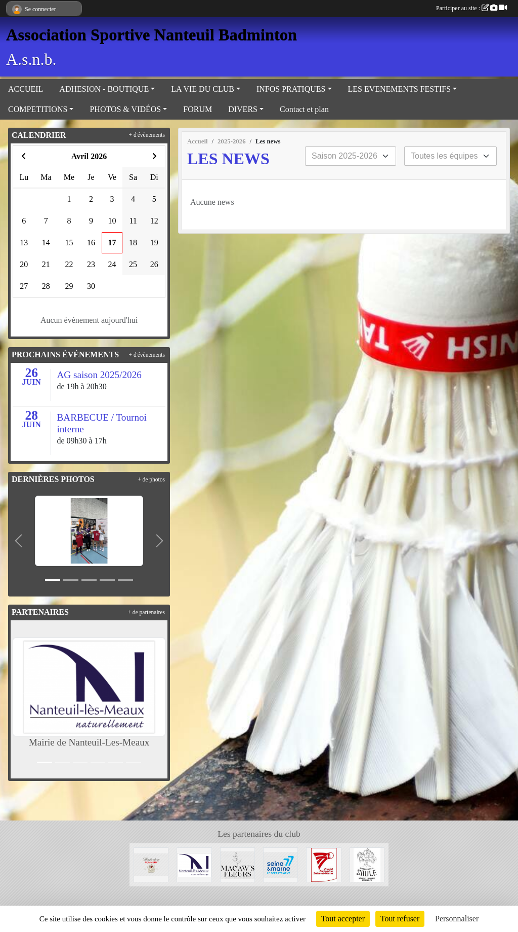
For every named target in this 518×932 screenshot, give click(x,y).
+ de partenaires (146, 612)
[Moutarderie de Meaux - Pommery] (151, 864)
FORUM (197, 109)
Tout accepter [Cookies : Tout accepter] (343, 918)
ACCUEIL (25, 89)
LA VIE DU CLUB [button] (202, 89)
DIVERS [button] (242, 109)
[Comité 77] (323, 864)
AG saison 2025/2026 (99, 374)
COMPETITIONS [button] (37, 109)
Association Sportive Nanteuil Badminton (151, 34)
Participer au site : (471, 8)
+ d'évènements (147, 135)
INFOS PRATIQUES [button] (290, 89)
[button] (18, 541)
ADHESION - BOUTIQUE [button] (104, 89)
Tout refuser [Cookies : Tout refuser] (400, 918)
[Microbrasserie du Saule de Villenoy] (367, 864)
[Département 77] (280, 864)
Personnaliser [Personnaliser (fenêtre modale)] (457, 918)
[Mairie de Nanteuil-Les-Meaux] (194, 864)
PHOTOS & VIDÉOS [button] (125, 109)
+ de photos (151, 479)
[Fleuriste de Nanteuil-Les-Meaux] (237, 864)
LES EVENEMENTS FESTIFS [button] (399, 89)
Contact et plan (304, 109)
